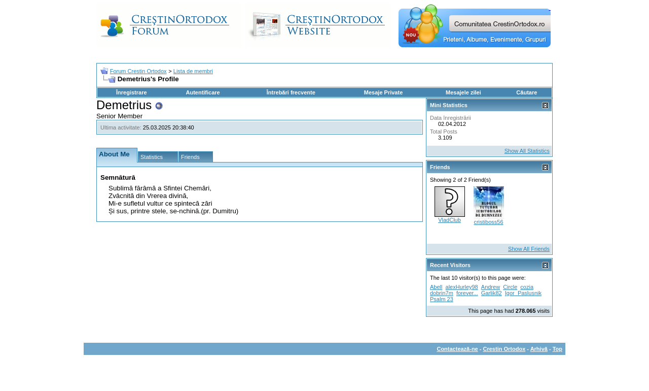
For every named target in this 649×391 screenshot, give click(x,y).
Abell (436, 287)
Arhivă (539, 349)
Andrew (490, 287)
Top (557, 349)
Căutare (526, 92)
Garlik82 (491, 293)
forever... (467, 293)
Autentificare (203, 92)
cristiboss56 (488, 222)
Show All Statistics (527, 151)
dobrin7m (441, 293)
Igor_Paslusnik (523, 293)
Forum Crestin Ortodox (138, 71)
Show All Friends (529, 249)
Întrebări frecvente (291, 92)
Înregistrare (131, 92)
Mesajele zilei (463, 92)
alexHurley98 (462, 287)
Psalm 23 (441, 299)
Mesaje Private (383, 92)
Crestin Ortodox (504, 349)
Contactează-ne (457, 349)
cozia (526, 287)
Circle (510, 287)
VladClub (449, 220)
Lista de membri (193, 71)
